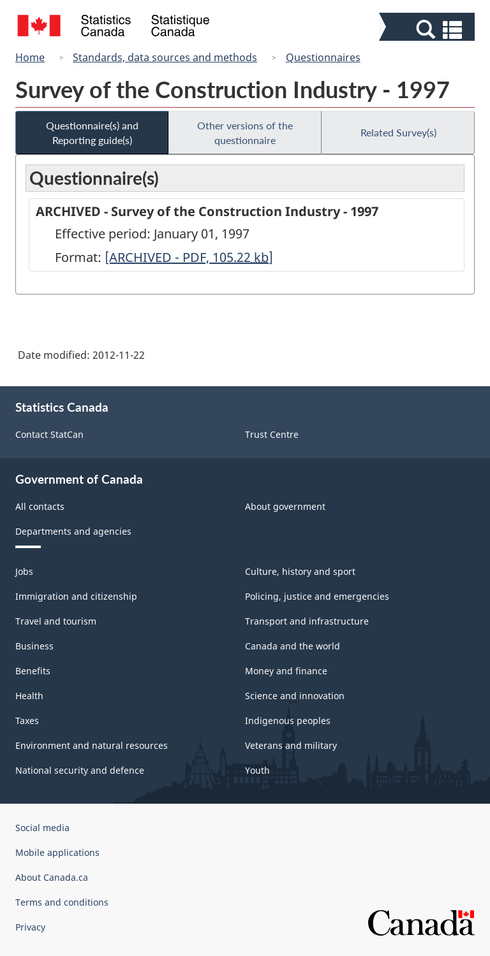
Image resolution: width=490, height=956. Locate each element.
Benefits (32, 671)
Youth (257, 770)
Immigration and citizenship (76, 596)
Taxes (27, 720)
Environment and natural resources (91, 745)
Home (30, 57)
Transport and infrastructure (307, 621)
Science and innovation (295, 696)
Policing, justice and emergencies (317, 596)
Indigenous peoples (287, 720)
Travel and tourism (55, 621)
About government (285, 506)
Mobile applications (57, 852)
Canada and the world (292, 646)
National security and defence (79, 770)
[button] (428, 29)
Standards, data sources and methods (165, 57)
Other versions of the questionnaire (245, 132)
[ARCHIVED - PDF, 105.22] (189, 257)
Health (29, 696)
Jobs (24, 571)
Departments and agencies (73, 531)
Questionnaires (323, 57)
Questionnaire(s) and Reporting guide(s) (92, 132)
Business (34, 646)
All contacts (39, 506)
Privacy (30, 927)
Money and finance (286, 671)
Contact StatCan (49, 434)
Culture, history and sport (300, 571)
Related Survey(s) (398, 132)
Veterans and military (291, 745)
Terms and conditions (61, 902)
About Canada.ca (51, 877)
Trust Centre (272, 434)
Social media (42, 828)
